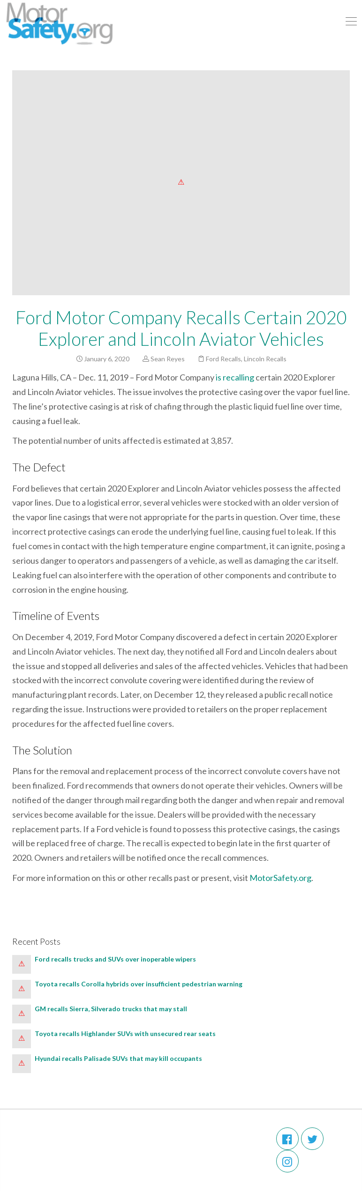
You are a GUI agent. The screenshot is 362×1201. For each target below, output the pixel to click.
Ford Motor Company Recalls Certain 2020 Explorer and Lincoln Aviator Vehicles (181, 328)
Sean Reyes (168, 359)
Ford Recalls (223, 359)
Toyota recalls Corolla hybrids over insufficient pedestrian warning (138, 984)
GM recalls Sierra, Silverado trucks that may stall (111, 1009)
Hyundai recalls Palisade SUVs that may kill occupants (118, 1058)
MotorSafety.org (280, 878)
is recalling (235, 377)
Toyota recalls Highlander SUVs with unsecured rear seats (125, 1033)
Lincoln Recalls (265, 359)
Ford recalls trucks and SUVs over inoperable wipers (115, 959)
